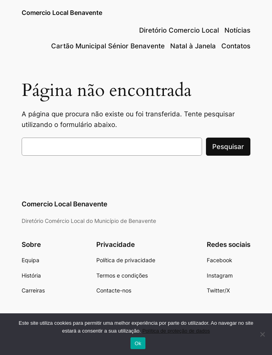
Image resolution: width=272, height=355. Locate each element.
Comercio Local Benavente (62, 13)
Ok (137, 343)
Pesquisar (228, 147)
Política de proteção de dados (176, 331)
